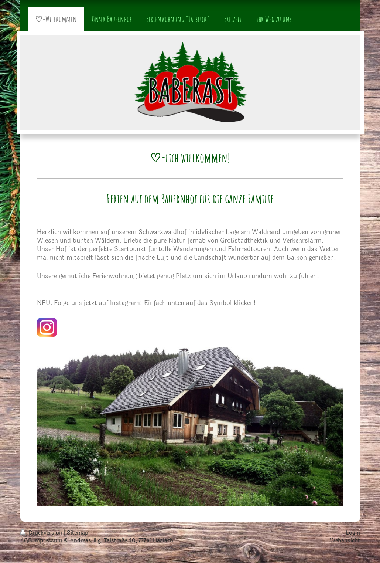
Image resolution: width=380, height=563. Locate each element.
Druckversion (42, 533)
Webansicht (345, 540)
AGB (26, 540)
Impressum (47, 540)
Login (353, 533)
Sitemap (77, 533)
